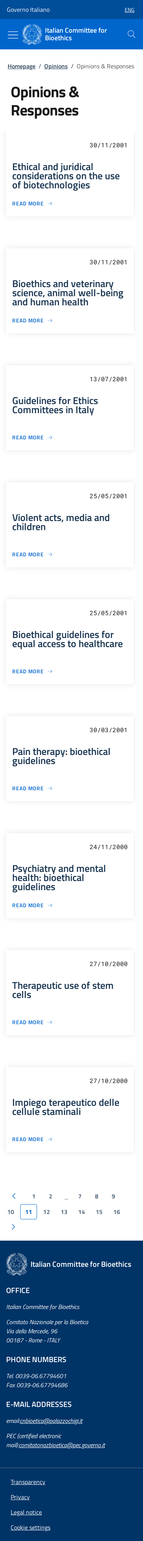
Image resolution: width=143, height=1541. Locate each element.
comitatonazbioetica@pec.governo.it (62, 1444)
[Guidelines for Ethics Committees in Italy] (32, 437)
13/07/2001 (109, 379)
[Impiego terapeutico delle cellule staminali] (32, 1139)
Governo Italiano (28, 9)
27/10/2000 (109, 964)
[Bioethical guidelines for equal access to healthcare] (32, 671)
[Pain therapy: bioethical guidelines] (32, 788)
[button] (127, 10)
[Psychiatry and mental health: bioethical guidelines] (32, 905)
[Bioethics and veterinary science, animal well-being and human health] (32, 320)
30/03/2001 (109, 730)
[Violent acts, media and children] (32, 554)
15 (99, 1211)
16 (116, 1211)
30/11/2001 (109, 145)
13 (64, 1211)
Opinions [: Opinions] (56, 66)
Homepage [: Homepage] (21, 66)
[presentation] (131, 34)
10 (10, 1211)
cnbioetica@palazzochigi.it (51, 1420)
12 (46, 1211)
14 (81, 1211)
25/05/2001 (109, 496)
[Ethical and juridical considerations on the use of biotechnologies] (32, 203)
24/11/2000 (109, 847)
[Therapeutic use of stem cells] (32, 1022)
